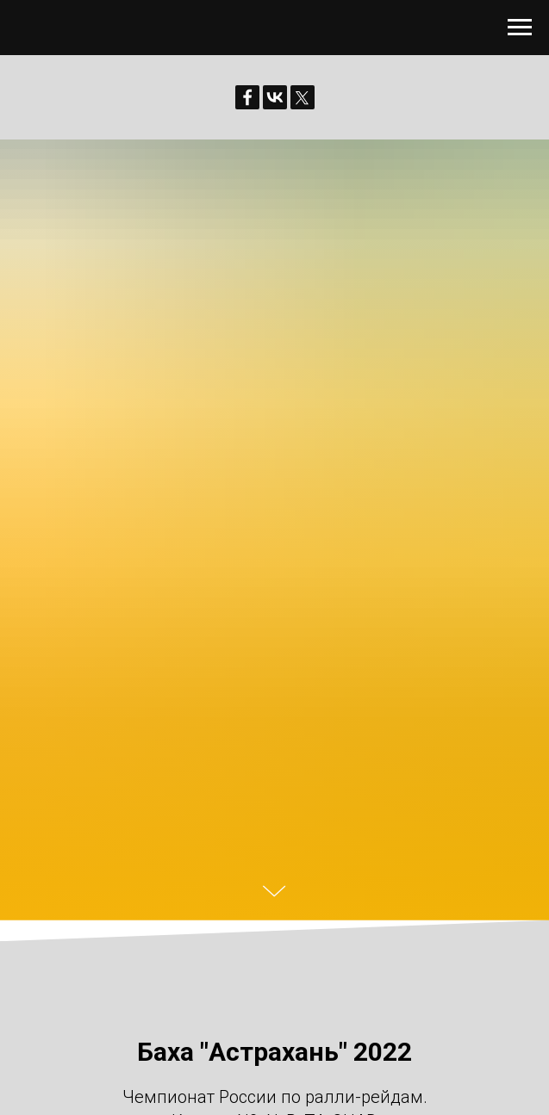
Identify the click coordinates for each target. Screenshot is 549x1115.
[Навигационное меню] (520, 27)
